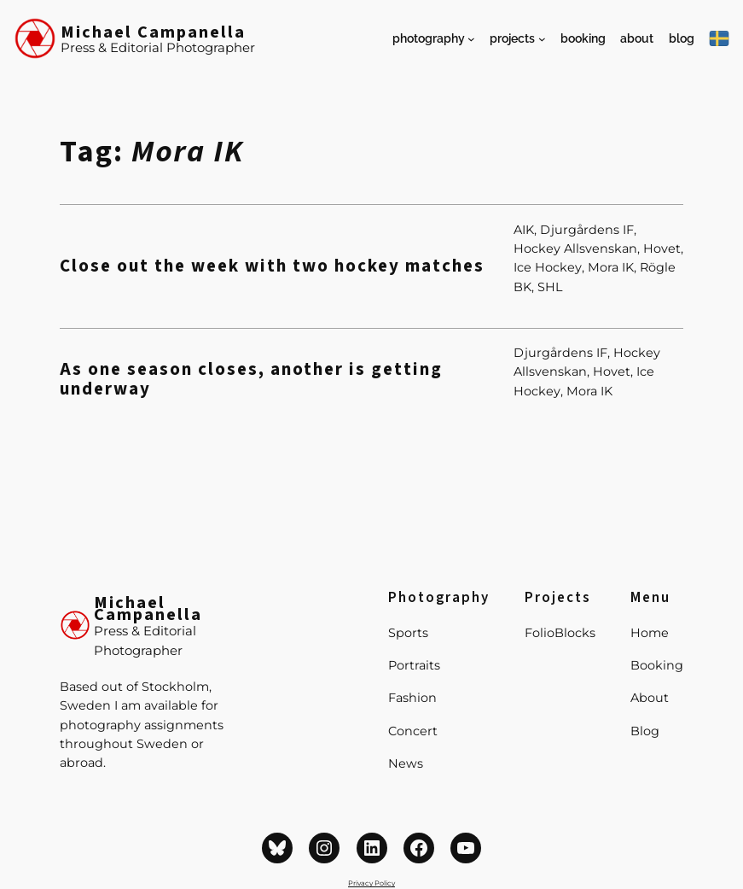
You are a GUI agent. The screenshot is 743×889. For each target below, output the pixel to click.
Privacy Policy (371, 883)
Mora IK (611, 267)
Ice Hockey (548, 267)
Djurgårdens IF (587, 229)
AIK (524, 229)
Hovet (662, 248)
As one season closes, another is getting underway (251, 379)
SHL (549, 287)
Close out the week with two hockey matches (272, 266)
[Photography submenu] (471, 39)
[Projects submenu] (542, 39)
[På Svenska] (719, 38)
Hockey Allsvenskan (575, 248)
